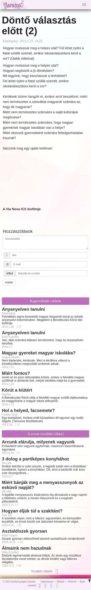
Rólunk (60, 581)
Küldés (9, 282)
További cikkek (45, 571)
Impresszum (47, 581)
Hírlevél (72, 581)
